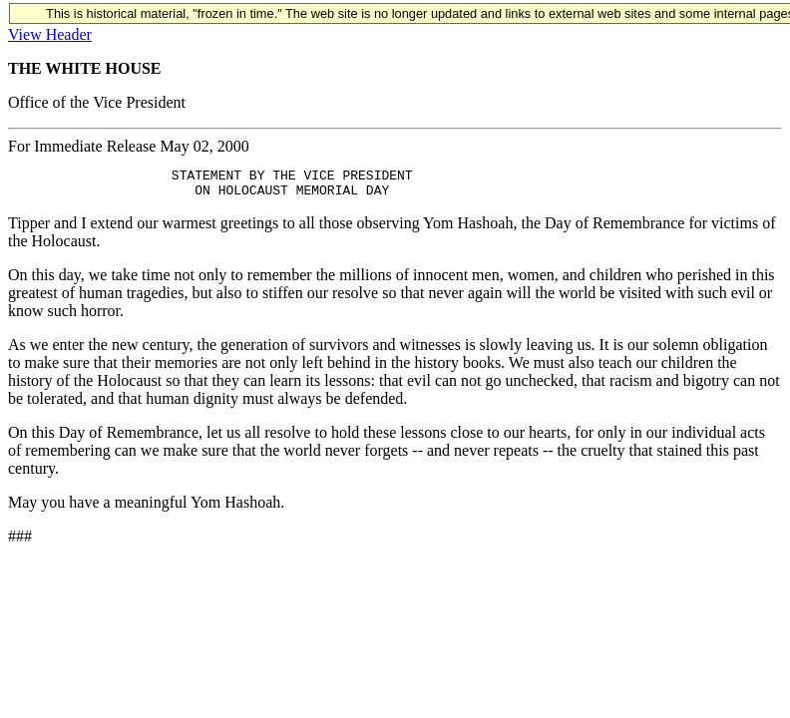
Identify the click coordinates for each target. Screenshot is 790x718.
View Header (50, 34)
